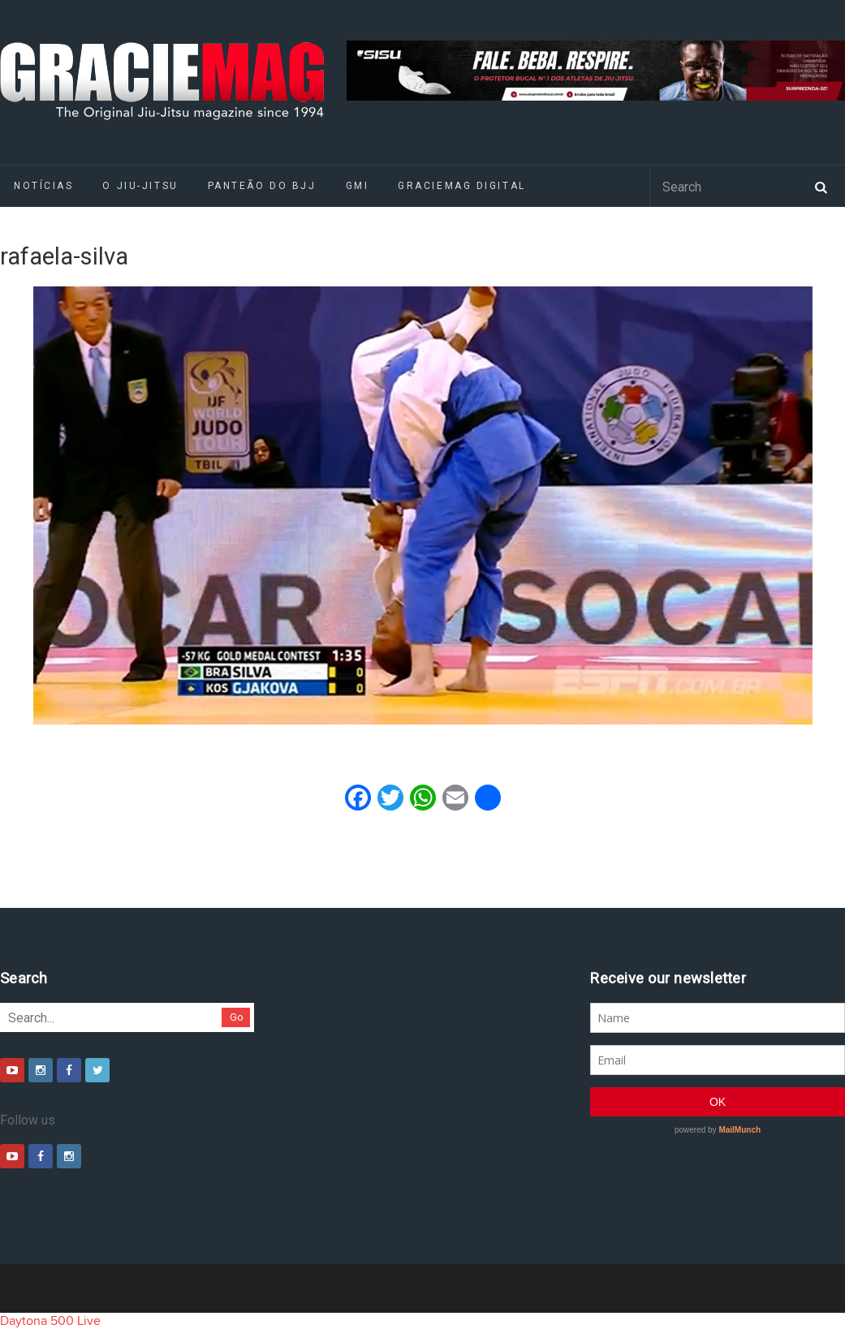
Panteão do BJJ (262, 185)
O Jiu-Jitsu (140, 185)
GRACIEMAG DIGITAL (462, 185)
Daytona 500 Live (50, 1321)
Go (237, 1017)
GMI (357, 185)
